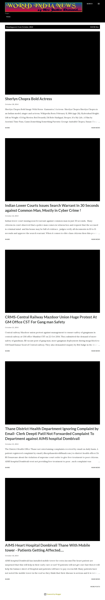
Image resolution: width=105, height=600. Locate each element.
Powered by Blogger (52, 594)
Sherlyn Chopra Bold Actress (28, 98)
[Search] (90, 3)
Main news (95, 128)
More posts (95, 586)
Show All (94, 27)
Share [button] (7, 128)
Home (8, 16)
